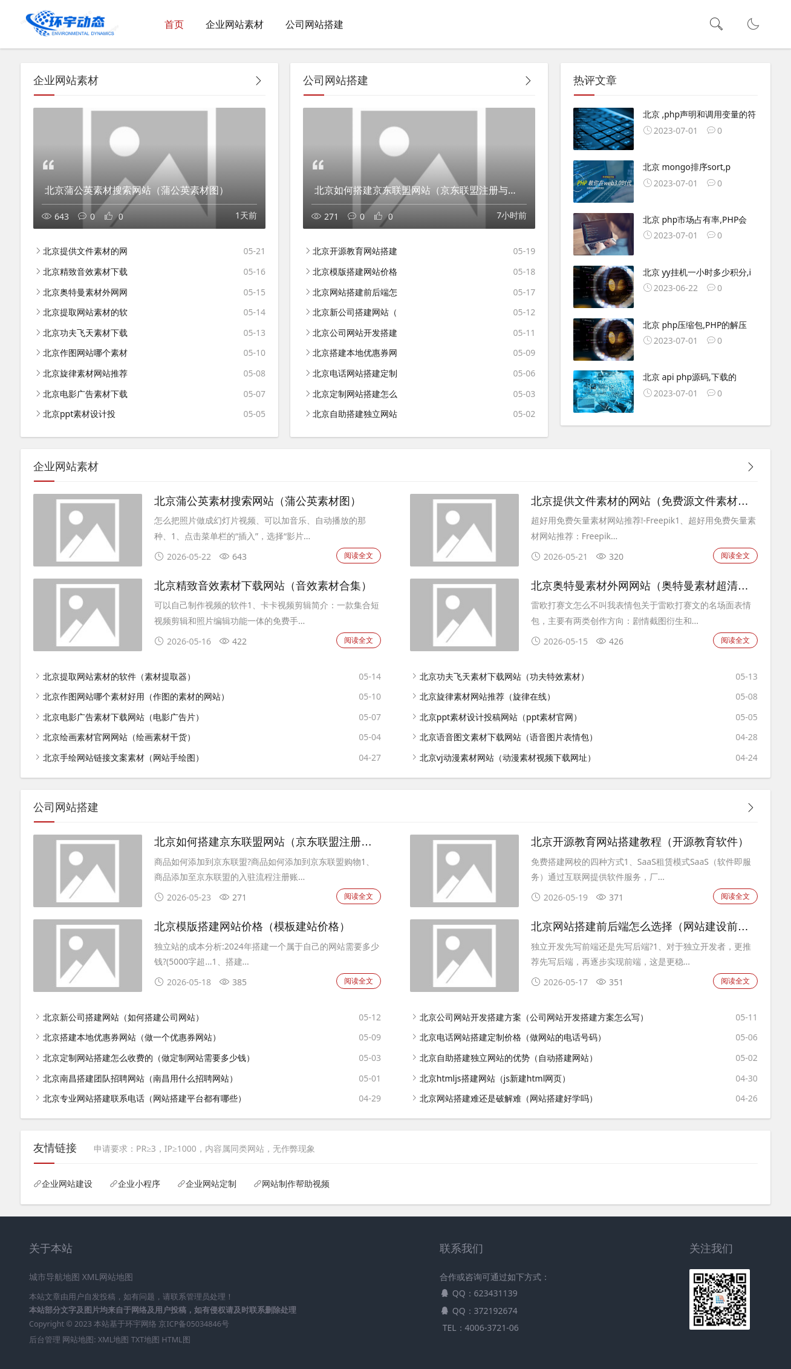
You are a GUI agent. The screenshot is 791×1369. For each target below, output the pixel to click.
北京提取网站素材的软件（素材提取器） (119, 676)
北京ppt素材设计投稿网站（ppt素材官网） (501, 717)
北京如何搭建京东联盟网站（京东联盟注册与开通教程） (290, 842)
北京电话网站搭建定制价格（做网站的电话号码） (513, 1037)
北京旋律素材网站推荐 (85, 373)
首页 (174, 24)
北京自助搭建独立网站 (355, 413)
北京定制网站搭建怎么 (355, 393)
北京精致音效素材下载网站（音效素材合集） (263, 586)
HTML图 (175, 1340)
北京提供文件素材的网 (85, 251)
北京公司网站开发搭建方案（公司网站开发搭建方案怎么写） (534, 1017)
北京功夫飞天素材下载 (85, 332)
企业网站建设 (67, 1184)
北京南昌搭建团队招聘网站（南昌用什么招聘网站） (140, 1078)
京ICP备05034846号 (193, 1324)
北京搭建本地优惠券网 (355, 352)
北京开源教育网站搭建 (355, 251)
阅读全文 (358, 555)
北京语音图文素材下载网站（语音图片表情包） (508, 737)
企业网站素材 (235, 24)
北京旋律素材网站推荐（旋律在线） (487, 696)
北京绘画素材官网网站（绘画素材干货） (119, 737)
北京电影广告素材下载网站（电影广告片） (123, 717)
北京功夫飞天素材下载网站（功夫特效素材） (504, 676)
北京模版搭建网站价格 (355, 271)
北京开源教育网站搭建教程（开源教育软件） (640, 842)
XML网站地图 (107, 1276)
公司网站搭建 (314, 24)
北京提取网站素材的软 (85, 312)
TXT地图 (145, 1340)
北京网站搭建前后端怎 (355, 292)
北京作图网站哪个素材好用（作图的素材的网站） (136, 696)
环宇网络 (141, 1324)
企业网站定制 (211, 1184)
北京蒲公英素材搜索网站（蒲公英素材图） (257, 501)
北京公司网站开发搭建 (355, 332)
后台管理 (44, 1340)
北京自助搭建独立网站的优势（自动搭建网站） (508, 1057)
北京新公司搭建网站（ (355, 312)
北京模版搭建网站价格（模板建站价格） (252, 927)
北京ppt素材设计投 (79, 413)
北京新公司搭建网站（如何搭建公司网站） (123, 1017)
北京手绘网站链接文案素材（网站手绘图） (123, 757)
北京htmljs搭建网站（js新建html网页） (495, 1078)
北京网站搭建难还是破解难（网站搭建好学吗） (508, 1098)
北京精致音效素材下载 (85, 271)
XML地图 (113, 1340)
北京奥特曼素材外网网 (85, 292)
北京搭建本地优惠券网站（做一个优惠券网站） (132, 1037)
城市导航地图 (54, 1276)
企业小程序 (139, 1184)
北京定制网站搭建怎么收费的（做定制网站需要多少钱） (149, 1057)
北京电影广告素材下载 (85, 393)
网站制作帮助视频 (296, 1184)
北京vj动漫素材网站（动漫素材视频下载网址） (508, 757)
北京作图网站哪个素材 (85, 352)
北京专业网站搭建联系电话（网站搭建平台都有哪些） (144, 1098)
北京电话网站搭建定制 (355, 373)
